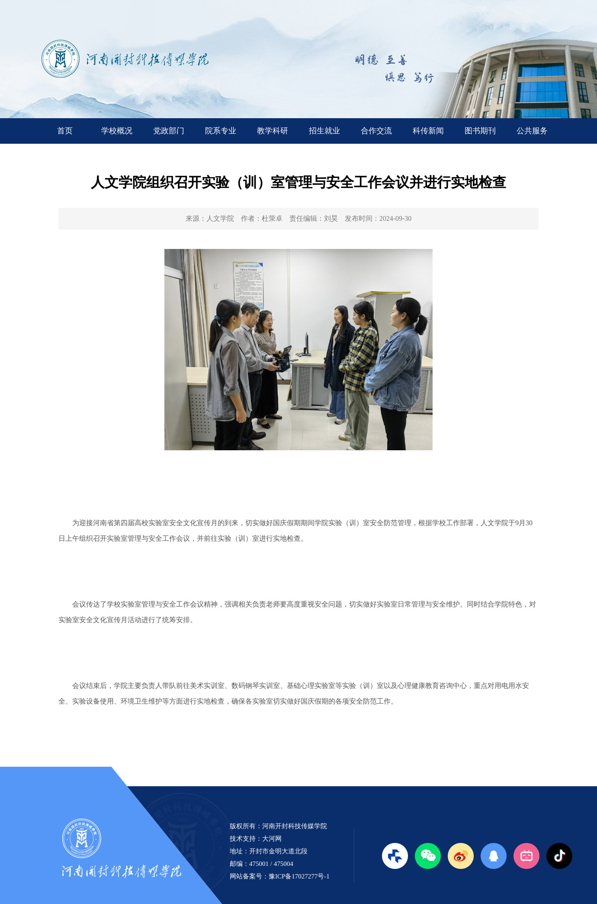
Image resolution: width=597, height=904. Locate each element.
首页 (65, 130)
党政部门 (168, 130)
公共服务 (532, 130)
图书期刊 (480, 130)
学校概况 (116, 130)
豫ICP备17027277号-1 (299, 876)
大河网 (272, 838)
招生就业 (324, 130)
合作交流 (376, 130)
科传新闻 (428, 130)
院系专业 (220, 130)
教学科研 (272, 130)
